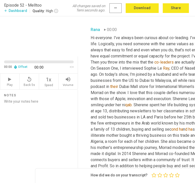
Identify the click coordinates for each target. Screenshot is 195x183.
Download (142, 8)
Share (176, 8)
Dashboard (15, 11)
